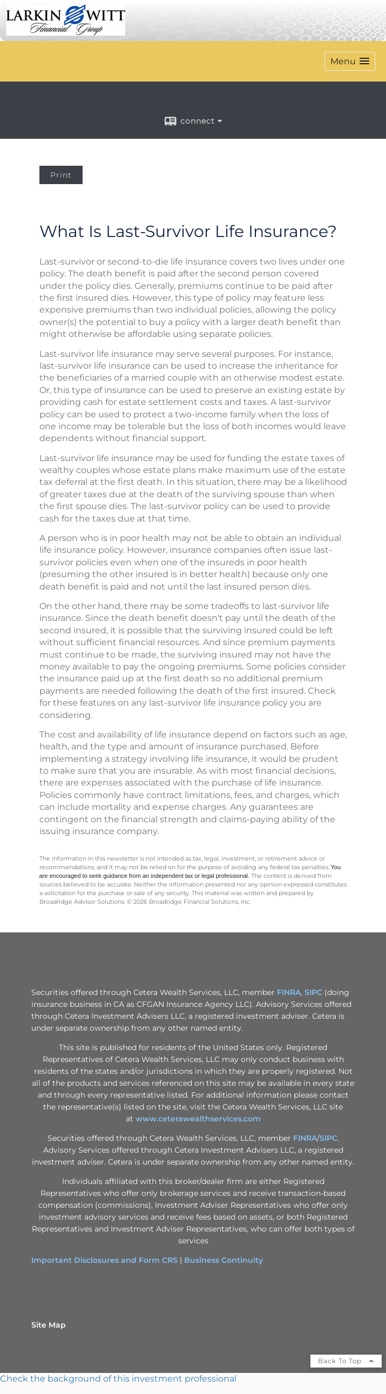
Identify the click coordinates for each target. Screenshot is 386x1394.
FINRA (305, 1138)
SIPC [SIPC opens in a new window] (313, 992)
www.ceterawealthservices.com (198, 1119)
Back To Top (346, 1361)
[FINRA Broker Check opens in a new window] (193, 1379)
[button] (349, 61)
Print (61, 175)
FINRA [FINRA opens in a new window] (289, 992)
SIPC (328, 1138)
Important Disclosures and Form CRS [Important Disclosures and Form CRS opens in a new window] (104, 1260)
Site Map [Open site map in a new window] (48, 1325)
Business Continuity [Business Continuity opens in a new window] (223, 1260)
